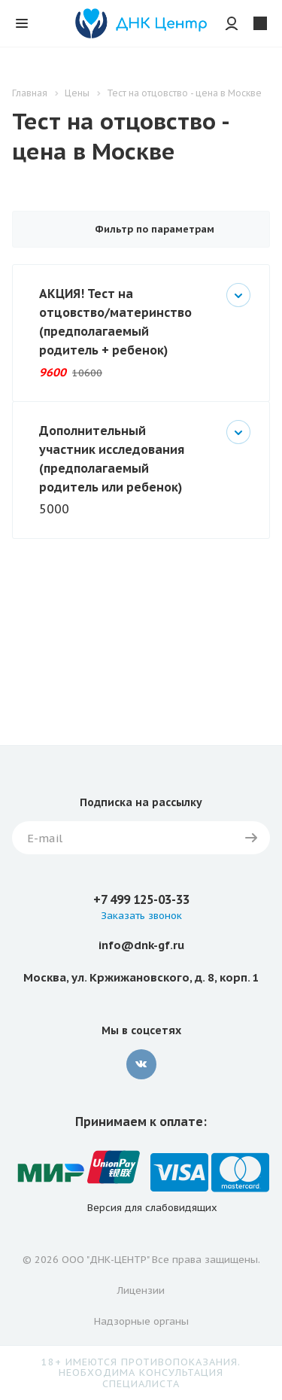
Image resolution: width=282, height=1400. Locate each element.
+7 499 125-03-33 (141, 899)
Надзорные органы (141, 1321)
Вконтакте (141, 1064)
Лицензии (141, 1290)
